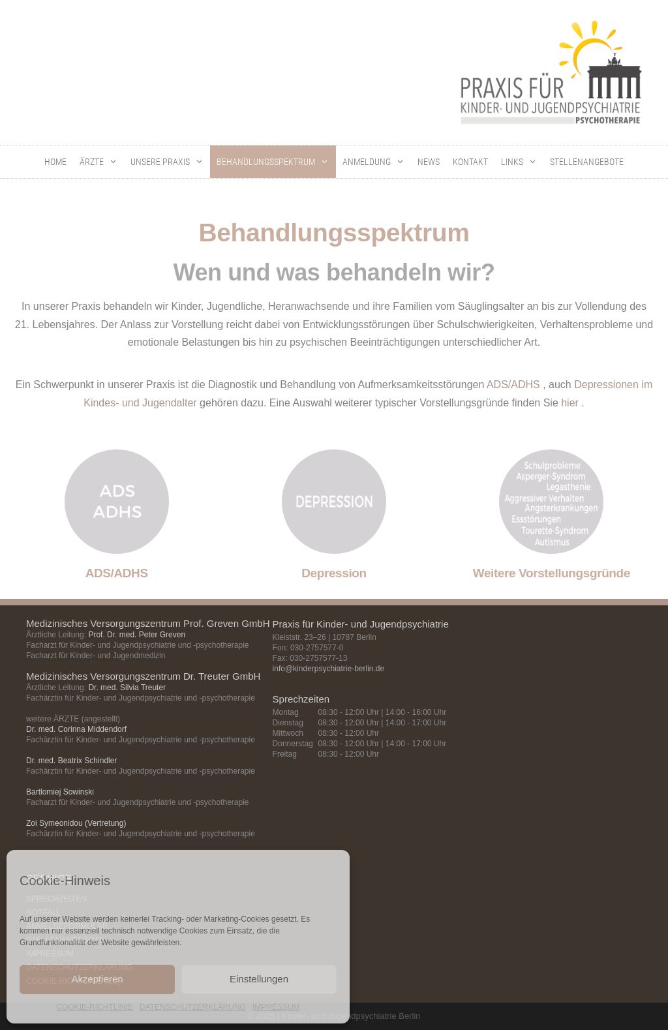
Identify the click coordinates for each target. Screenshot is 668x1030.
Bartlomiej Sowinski (60, 791)
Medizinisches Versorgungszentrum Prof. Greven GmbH (147, 623)
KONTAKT (470, 162)
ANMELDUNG (376, 161)
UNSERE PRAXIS (170, 161)
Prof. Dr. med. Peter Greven (136, 634)
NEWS (429, 162)
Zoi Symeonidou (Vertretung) (76, 823)
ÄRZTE (102, 161)
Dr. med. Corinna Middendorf (76, 729)
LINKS (522, 161)
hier (570, 402)
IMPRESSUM (276, 1007)
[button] (114, 161)
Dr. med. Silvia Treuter (127, 687)
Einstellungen (259, 978)
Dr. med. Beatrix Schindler (71, 760)
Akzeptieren (97, 978)
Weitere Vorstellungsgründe (551, 573)
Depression (333, 573)
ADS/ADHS (513, 384)
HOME (55, 162)
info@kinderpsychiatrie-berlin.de (329, 668)
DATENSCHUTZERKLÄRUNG (193, 1007)
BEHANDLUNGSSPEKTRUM (276, 161)
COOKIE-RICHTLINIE (94, 1007)
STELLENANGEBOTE (587, 162)
